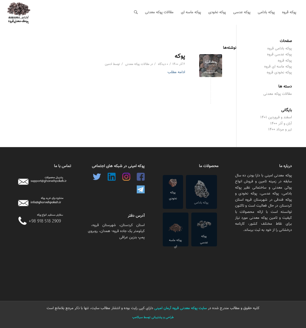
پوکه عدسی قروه (279, 54)
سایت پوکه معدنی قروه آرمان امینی (180, 308)
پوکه (180, 56)
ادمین (108, 64)
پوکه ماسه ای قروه (278, 66)
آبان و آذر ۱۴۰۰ (281, 123)
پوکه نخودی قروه (279, 72)
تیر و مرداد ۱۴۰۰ (280, 129)
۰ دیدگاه (162, 64)
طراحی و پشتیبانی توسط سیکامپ (153, 317)
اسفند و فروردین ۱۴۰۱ (276, 117)
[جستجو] (135, 12)
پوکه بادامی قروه (279, 48)
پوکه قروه (285, 61)
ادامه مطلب (176, 72)
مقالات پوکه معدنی (137, 64)
